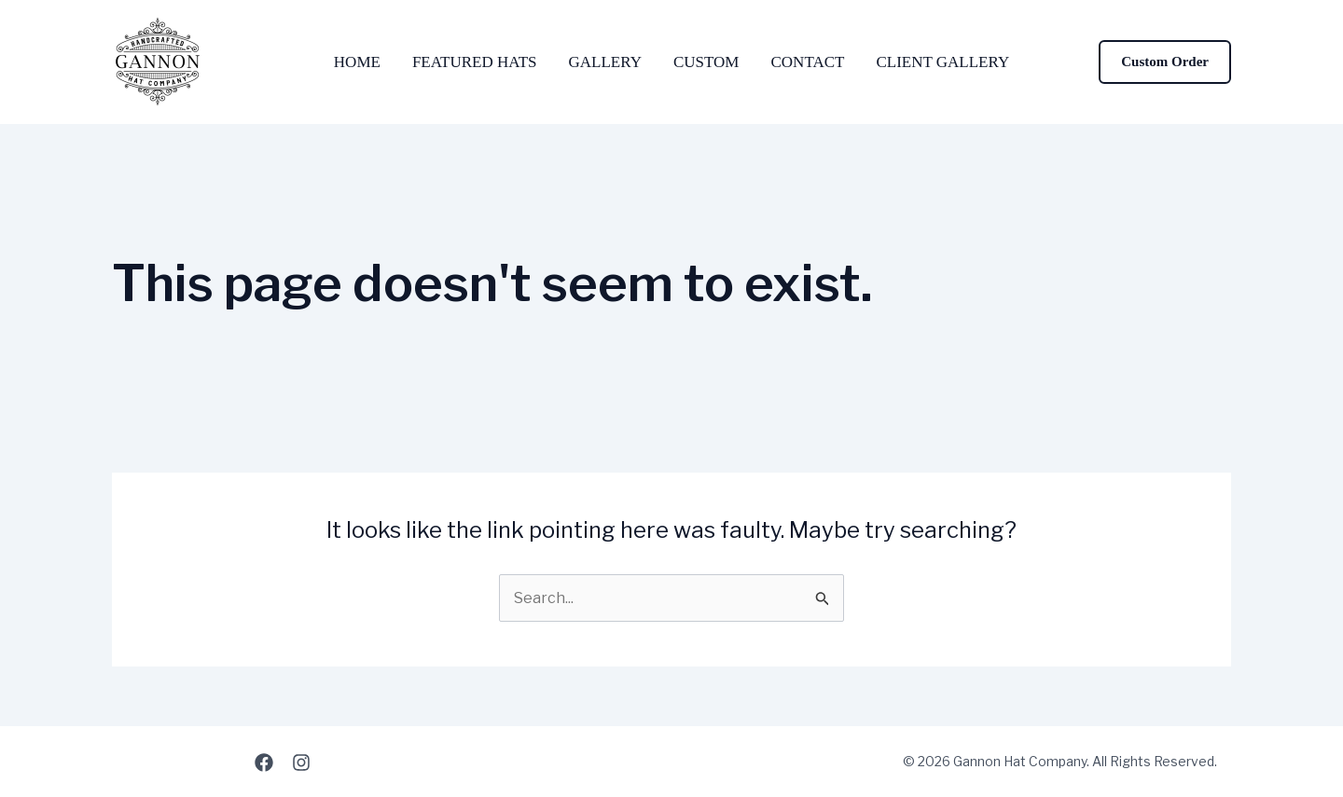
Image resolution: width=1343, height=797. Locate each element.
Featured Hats (474, 62)
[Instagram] (301, 762)
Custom (706, 62)
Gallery (605, 62)
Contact (807, 62)
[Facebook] (264, 762)
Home (357, 62)
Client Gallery (942, 62)
